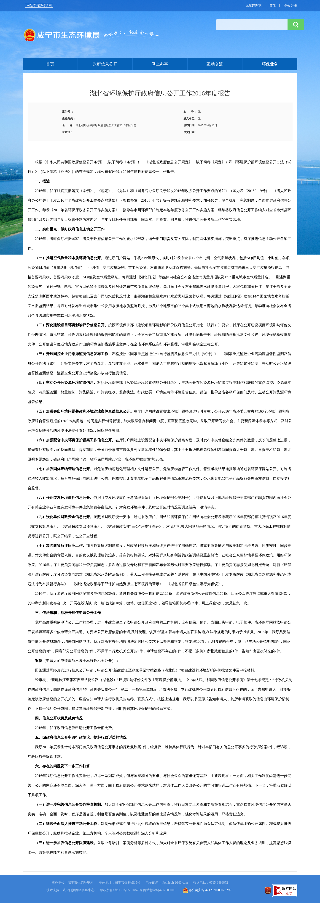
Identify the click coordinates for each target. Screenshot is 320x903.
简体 (272, 5)
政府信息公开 (105, 64)
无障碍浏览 (253, 5)
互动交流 (215, 64)
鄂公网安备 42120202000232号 (207, 890)
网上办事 (160, 64)
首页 (91, 35)
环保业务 (270, 64)
